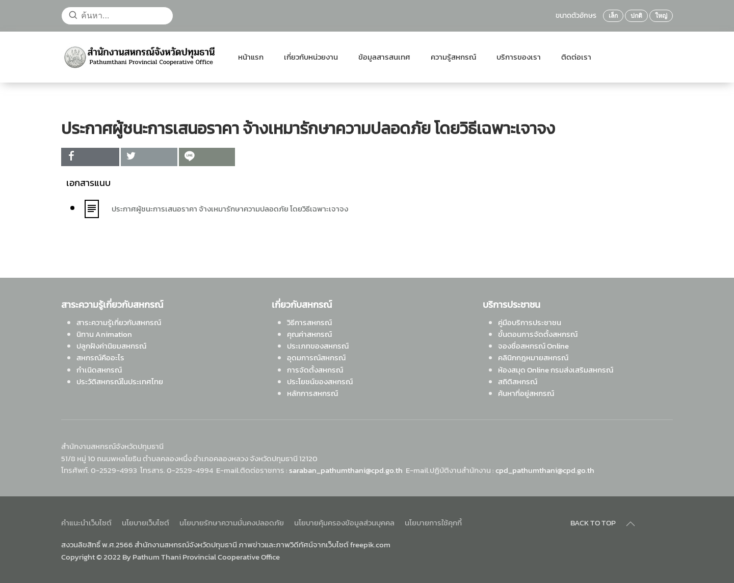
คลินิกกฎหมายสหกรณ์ (533, 357)
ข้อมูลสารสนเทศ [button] (384, 57)
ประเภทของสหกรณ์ (318, 346)
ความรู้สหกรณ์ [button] (453, 57)
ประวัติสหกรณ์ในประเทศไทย (119, 381)
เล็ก (613, 15)
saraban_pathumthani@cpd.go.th (346, 470)
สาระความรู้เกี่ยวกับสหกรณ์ (118, 322)
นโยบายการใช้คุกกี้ (433, 522)
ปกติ (636, 15)
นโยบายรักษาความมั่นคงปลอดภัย (231, 522)
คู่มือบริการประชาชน (529, 322)
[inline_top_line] (207, 157)
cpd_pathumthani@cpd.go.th (544, 470)
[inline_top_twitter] (149, 157)
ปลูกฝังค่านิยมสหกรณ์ (111, 346)
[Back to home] (139, 57)
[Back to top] (630, 524)
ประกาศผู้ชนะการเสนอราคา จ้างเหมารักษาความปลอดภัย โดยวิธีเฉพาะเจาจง (230, 209)
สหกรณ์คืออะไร (100, 357)
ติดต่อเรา (576, 57)
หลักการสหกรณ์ (312, 393)
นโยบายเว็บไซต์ (145, 522)
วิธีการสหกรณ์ (309, 322)
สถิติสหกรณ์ (517, 381)
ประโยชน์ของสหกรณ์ (320, 381)
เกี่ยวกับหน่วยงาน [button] (311, 57)
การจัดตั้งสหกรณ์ (315, 370)
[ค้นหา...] (117, 16)
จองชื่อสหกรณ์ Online (533, 346)
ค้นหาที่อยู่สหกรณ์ (526, 393)
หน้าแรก (251, 57)
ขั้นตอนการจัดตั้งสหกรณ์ (538, 334)
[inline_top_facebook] (90, 157)
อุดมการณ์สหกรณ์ (316, 357)
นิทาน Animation (104, 334)
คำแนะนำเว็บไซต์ (86, 522)
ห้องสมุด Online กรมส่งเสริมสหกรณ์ (555, 370)
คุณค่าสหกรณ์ (309, 334)
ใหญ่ (661, 15)
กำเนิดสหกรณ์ (99, 370)
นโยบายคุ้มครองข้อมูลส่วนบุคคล (344, 522)
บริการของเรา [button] (518, 57)
